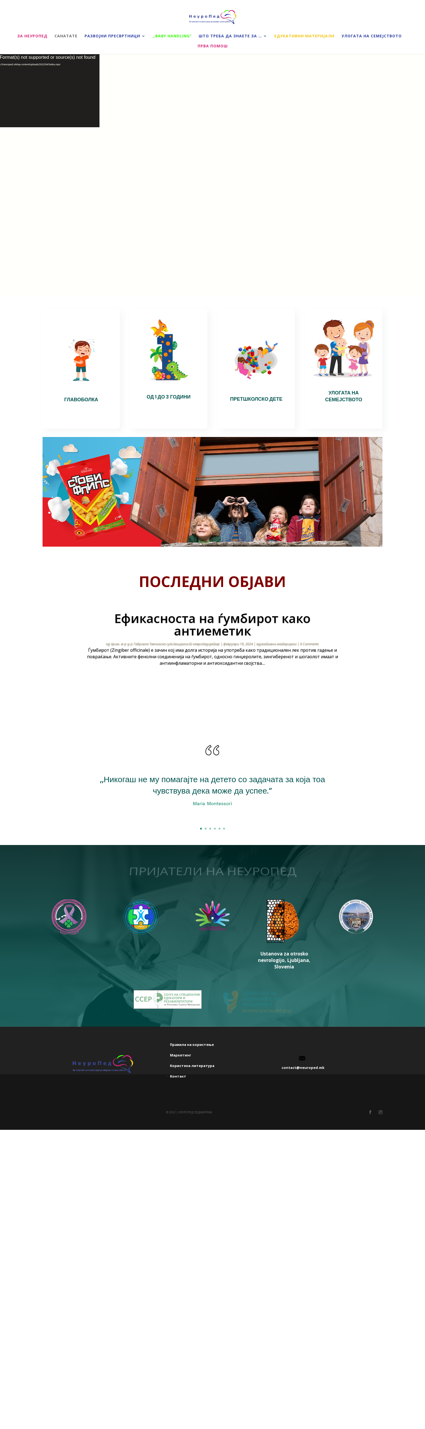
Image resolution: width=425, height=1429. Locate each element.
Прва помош (213, 46)
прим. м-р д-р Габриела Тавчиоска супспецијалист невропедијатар (165, 643)
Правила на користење (192, 1086)
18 (247, 686)
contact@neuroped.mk (303, 1109)
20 (256, 686)
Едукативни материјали (304, 36)
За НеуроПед (32, 36)
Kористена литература (192, 1107)
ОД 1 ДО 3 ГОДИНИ (169, 396)
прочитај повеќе (212, 678)
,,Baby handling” (172, 36)
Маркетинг (180, 1097)
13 (224, 686)
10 (210, 686)
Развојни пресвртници (112, 36)
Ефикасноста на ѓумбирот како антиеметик (212, 624)
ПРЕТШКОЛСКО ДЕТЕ (256, 399)
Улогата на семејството (372, 36)
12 (219, 686)
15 (233, 686)
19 (252, 686)
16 (238, 686)
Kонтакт (178, 1118)
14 (229, 686)
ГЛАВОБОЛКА (81, 399)
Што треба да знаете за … (230, 36)
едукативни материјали (276, 643)
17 (242, 686)
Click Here (212, 820)
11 (215, 686)
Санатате (66, 36)
